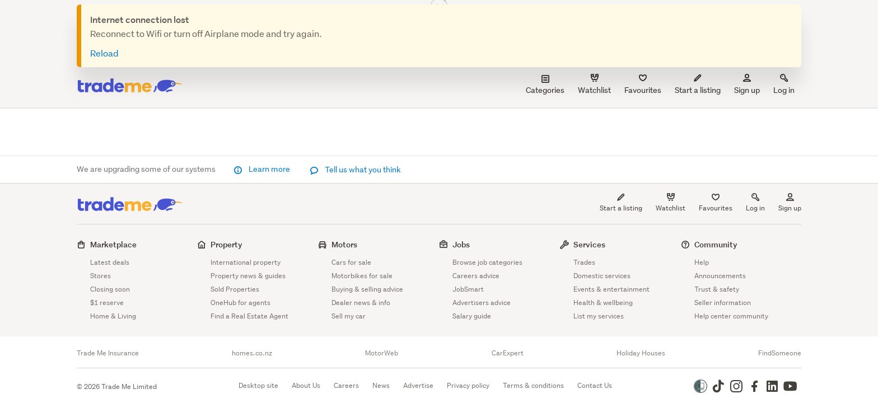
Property (226, 244)
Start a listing (621, 208)
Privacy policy (468, 385)
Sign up (747, 84)
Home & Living (113, 316)
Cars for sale (351, 262)
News (381, 385)
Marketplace (113, 244)
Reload (104, 53)
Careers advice (475, 275)
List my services (598, 316)
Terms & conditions (533, 385)
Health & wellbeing (603, 302)
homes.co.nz (252, 353)
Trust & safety (716, 289)
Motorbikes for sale (362, 275)
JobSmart (468, 289)
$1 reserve (107, 302)
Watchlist (670, 208)
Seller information (722, 302)
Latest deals (109, 262)
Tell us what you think (355, 170)
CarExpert (508, 353)
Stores (100, 275)
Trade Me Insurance (108, 353)
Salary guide (471, 316)
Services (589, 244)
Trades (584, 262)
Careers (346, 385)
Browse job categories (487, 262)
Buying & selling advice (367, 289)
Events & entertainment (611, 289)
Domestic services (602, 275)
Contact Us (594, 385)
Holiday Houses (641, 353)
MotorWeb (381, 353)
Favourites (715, 208)
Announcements (720, 275)
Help (701, 262)
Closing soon (110, 289)
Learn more (262, 169)
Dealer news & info (360, 302)
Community (715, 244)
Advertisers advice (481, 302)
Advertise (418, 385)
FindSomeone (779, 353)
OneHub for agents (240, 302)
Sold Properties (235, 289)
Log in (784, 84)
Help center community (731, 316)
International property (246, 262)
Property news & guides (248, 275)
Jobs (461, 244)
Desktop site (258, 385)
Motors (344, 244)
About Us (306, 385)
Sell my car (348, 316)
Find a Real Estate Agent (249, 316)
